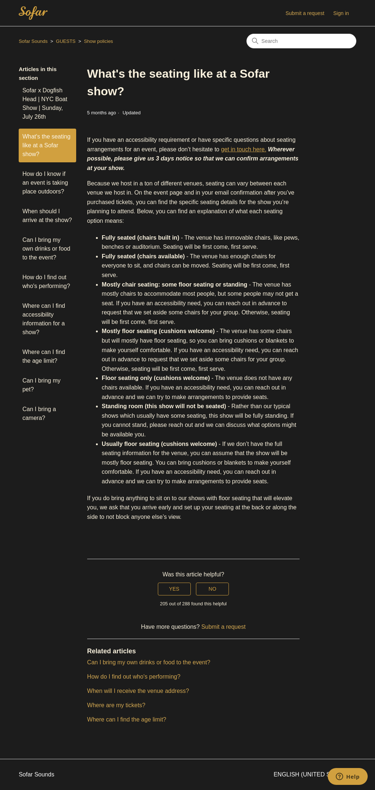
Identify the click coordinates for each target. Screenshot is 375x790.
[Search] (301, 41)
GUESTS (65, 41)
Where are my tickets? (116, 705)
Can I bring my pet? (41, 384)
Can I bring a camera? (39, 413)
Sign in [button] (341, 13)
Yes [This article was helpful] (174, 589)
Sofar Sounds (33, 41)
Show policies (98, 41)
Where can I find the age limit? (43, 356)
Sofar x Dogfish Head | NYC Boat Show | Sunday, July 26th (44, 103)
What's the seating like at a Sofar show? (46, 145)
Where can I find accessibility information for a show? (43, 319)
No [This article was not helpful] (212, 589)
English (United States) (315, 774)
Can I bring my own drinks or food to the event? (46, 249)
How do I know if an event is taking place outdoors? (45, 183)
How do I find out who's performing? (46, 281)
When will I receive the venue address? (138, 691)
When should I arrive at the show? (47, 215)
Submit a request (305, 13)
